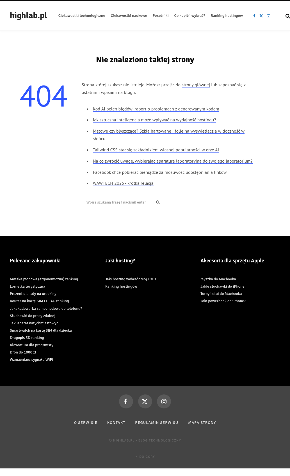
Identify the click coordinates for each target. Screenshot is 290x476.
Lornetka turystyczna (27, 286)
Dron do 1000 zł (23, 352)
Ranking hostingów (121, 286)
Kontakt (116, 422)
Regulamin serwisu (156, 422)
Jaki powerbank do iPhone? (222, 301)
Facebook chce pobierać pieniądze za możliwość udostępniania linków (160, 172)
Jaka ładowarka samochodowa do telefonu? (46, 308)
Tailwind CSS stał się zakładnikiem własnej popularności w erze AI (156, 149)
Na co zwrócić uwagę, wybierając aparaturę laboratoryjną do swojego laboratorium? (173, 161)
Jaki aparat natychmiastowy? (34, 323)
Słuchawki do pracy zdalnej (32, 315)
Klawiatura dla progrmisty (31, 345)
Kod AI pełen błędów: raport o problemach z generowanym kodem (156, 109)
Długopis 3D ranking (27, 337)
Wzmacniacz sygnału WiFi (31, 359)
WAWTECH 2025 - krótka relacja (123, 183)
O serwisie (85, 422)
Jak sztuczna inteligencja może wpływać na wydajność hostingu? (154, 120)
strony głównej (196, 84)
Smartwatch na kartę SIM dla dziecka (41, 330)
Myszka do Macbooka (218, 279)
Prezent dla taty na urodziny (33, 293)
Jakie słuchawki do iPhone (222, 286)
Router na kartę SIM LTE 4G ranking (39, 301)
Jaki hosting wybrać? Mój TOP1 (131, 279)
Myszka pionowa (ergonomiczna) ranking (44, 279)
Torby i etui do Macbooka (221, 293)
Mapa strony (202, 422)
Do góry (145, 457)
